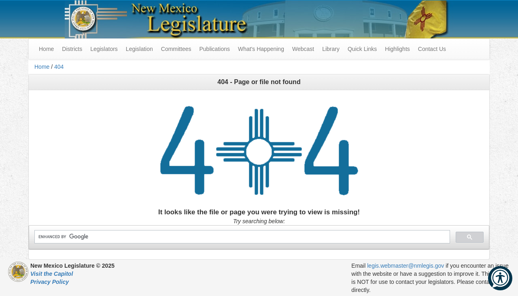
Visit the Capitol (51, 274)
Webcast (303, 49)
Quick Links (362, 49)
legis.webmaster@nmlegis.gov (405, 265)
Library (331, 49)
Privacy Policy (49, 282)
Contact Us (432, 49)
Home (41, 66)
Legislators (104, 49)
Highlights (397, 49)
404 (59, 66)
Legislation (139, 49)
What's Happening (261, 49)
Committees (176, 49)
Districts (72, 49)
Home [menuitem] (46, 49)
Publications (214, 49)
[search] (241, 237)
